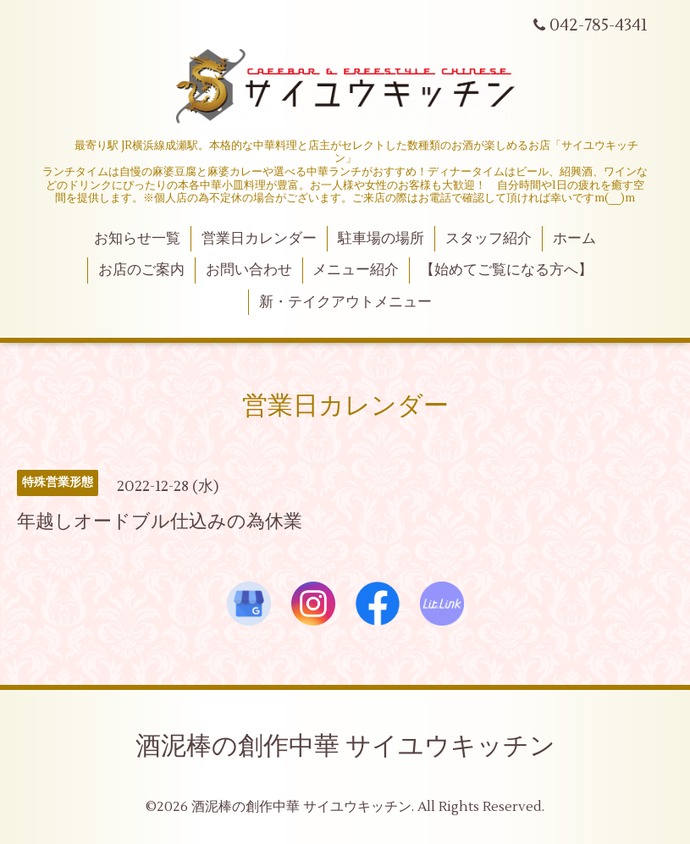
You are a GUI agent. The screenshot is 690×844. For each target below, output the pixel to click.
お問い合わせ (249, 270)
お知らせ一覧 (137, 238)
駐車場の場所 (381, 238)
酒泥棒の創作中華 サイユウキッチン (345, 746)
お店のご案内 (141, 270)
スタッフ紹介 (488, 238)
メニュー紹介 (355, 270)
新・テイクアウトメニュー (345, 302)
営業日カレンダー (259, 238)
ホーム (574, 238)
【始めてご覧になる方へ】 (506, 270)
